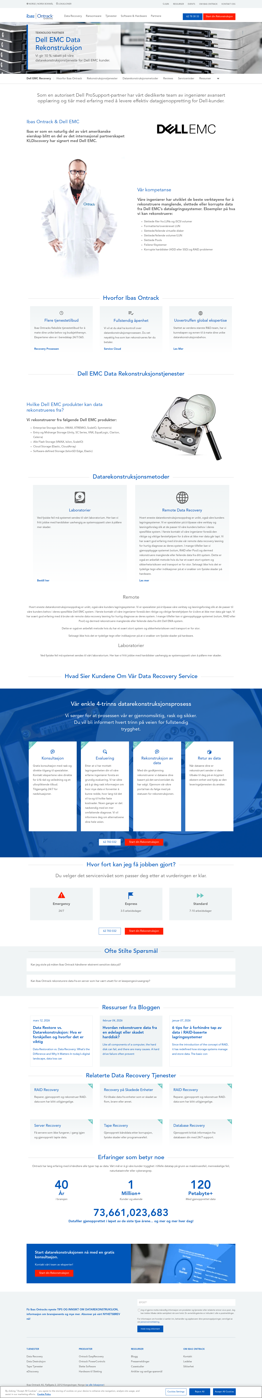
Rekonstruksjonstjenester (102, 78)
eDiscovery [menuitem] (33, 1371)
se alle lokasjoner (95, 1385)
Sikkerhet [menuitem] (188, 1366)
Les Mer (178, 349)
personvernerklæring (150, 1322)
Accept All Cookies (224, 1392)
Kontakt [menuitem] (187, 1356)
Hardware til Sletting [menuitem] (90, 1371)
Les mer (144, 580)
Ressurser (178, 4)
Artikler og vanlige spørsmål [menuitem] (146, 1371)
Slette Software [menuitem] (87, 1366)
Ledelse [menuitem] (187, 1361)
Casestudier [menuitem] (137, 1366)
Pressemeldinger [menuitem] (140, 1361)
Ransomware (93, 16)
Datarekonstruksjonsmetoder (140, 78)
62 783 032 (109, 842)
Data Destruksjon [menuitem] (36, 1361)
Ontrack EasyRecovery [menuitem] (91, 1356)
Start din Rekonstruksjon (219, 16)
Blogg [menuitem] (134, 1356)
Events (191, 4)
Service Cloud (112, 349)
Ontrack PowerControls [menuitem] (92, 1361)
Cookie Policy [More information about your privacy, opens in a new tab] (44, 1394)
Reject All (199, 1392)
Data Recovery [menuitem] (35, 1356)
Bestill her (43, 580)
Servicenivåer (186, 78)
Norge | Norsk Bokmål (40, 4)
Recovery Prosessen (46, 349)
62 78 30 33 (192, 16)
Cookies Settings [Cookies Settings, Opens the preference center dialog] (175, 1392)
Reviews (168, 78)
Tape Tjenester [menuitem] (35, 1366)
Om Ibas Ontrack (208, 4)
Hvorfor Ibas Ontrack (69, 78)
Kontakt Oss (228, 4)
